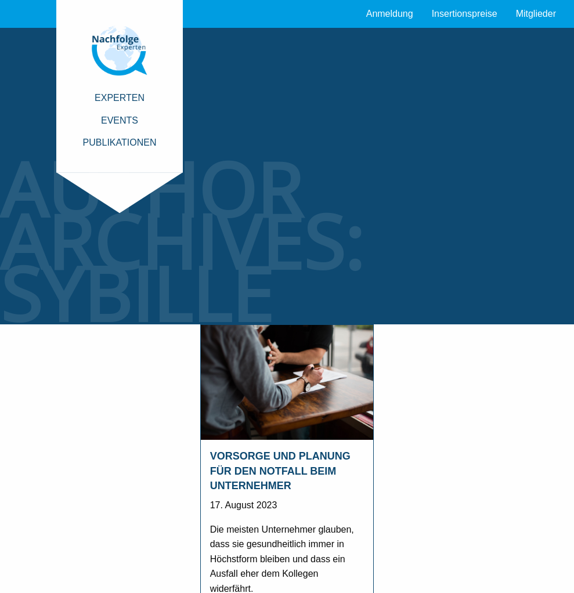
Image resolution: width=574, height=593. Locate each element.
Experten (120, 98)
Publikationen (120, 142)
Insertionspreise (464, 14)
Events (119, 120)
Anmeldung (389, 14)
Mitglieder (536, 14)
